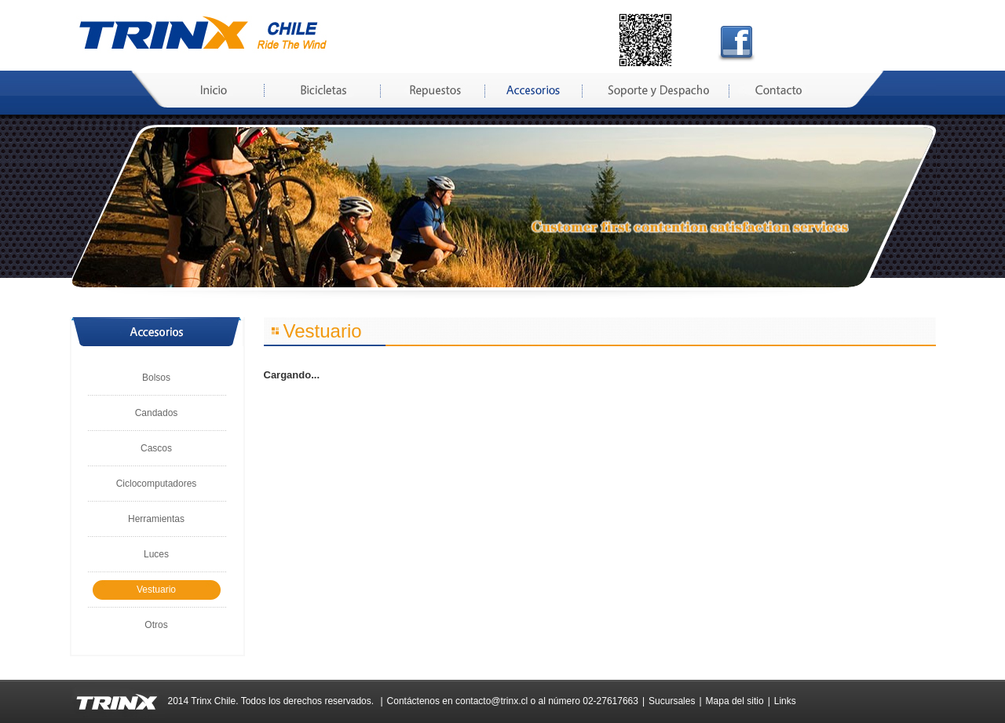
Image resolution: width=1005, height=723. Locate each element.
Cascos (156, 448)
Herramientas (156, 518)
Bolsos (156, 377)
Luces (156, 554)
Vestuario (156, 589)
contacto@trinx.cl (491, 701)
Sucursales (672, 701)
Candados (156, 412)
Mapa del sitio (735, 701)
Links (785, 701)
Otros (155, 624)
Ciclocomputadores (156, 483)
